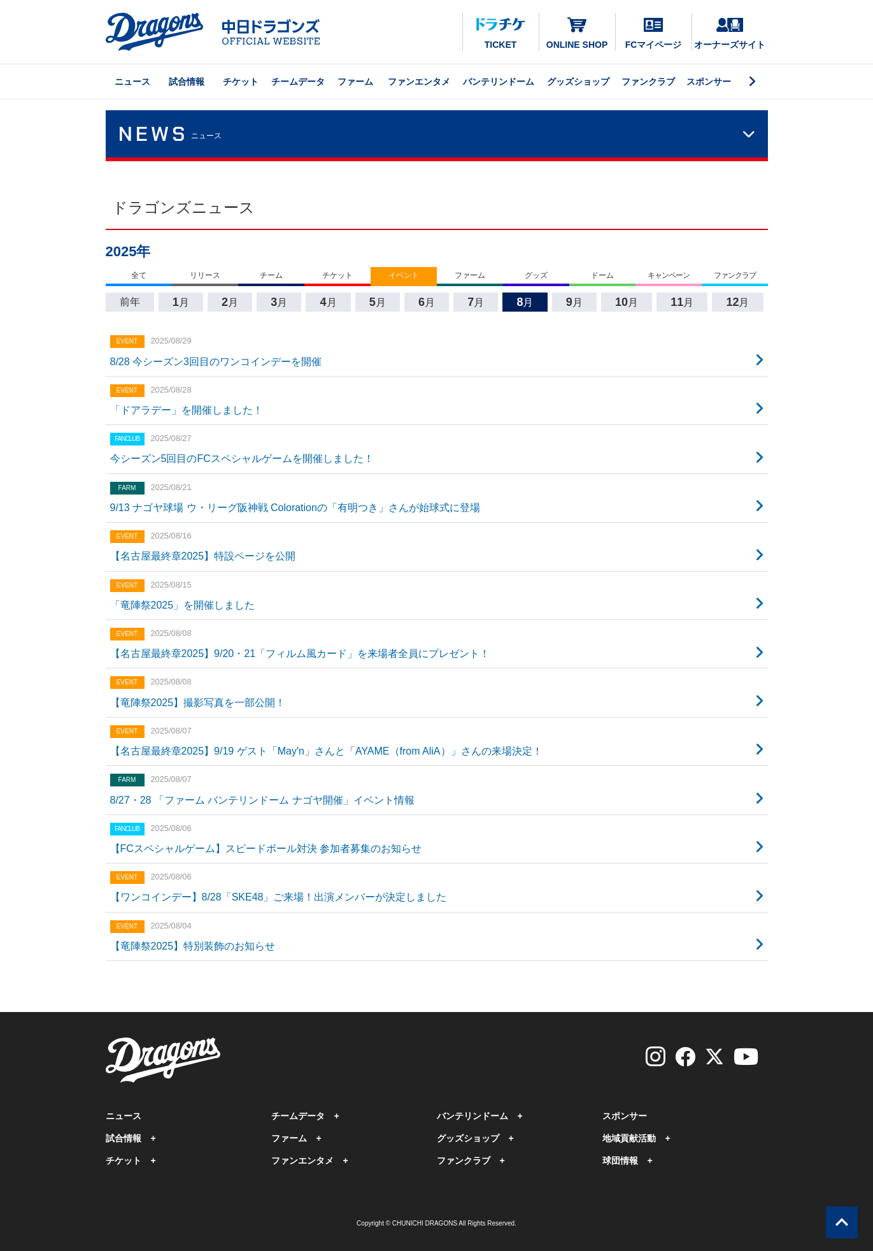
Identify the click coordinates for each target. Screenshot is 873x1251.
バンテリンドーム (498, 81)
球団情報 (620, 1160)
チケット (241, 81)
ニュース (132, 81)
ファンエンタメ (419, 81)
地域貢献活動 (629, 1138)
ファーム (355, 81)
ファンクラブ (648, 81)
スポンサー (708, 81)
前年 (130, 301)
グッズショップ (578, 81)
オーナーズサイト (729, 34)
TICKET (500, 34)
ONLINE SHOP (576, 32)
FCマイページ (653, 34)
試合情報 (186, 81)
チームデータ (298, 81)
